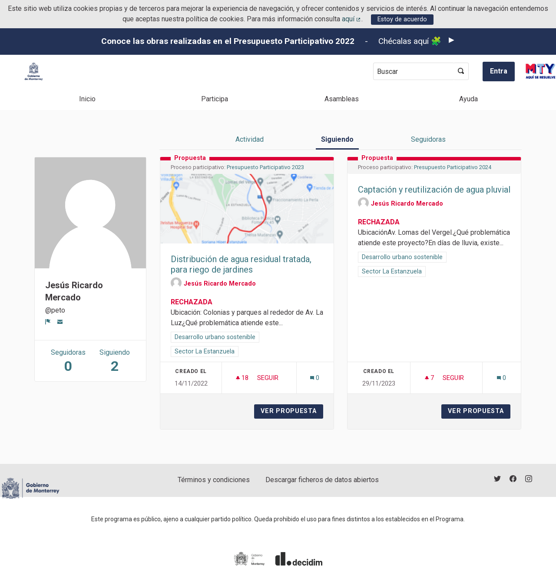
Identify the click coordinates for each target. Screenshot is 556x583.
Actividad (249, 139)
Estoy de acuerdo (402, 19)
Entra (498, 71)
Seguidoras (428, 139)
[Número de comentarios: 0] (314, 378)
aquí (352, 19)
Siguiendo (337, 139)
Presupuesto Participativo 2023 (265, 167)
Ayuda (468, 99)
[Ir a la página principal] (33, 71)
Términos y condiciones (214, 480)
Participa (214, 99)
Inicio (87, 99)
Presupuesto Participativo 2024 (452, 167)
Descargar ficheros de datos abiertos (322, 480)
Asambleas (341, 99)
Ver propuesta (292, 411)
